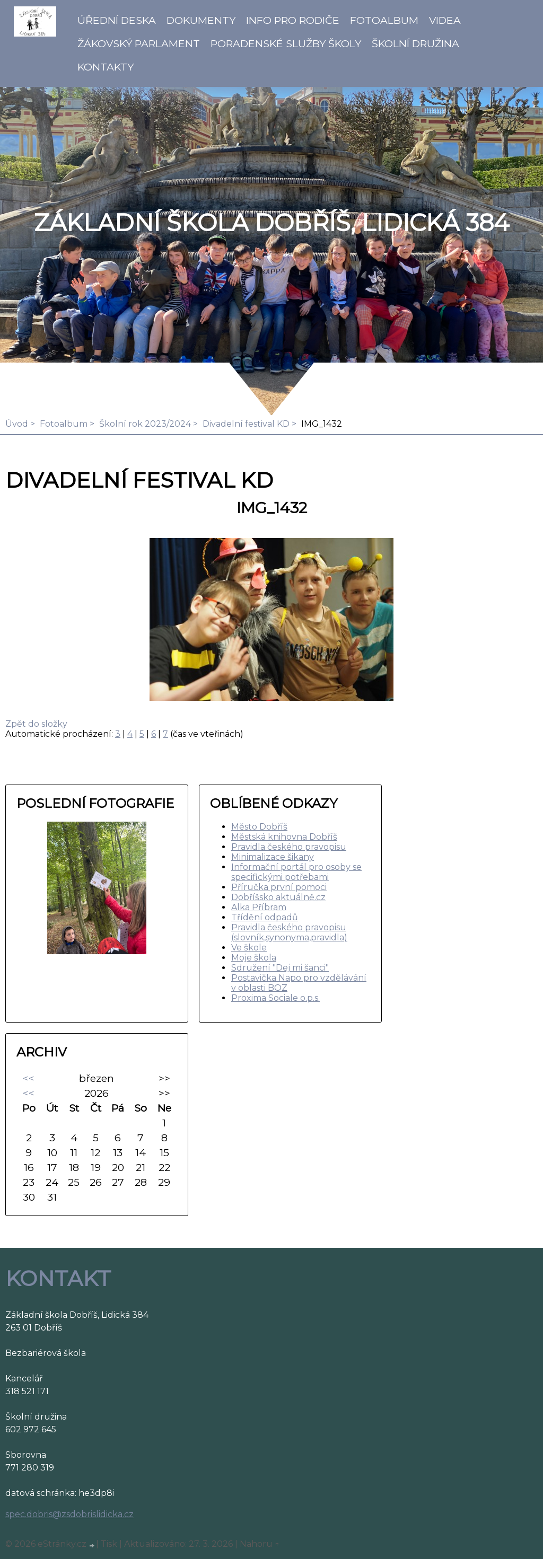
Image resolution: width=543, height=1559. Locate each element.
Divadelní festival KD (246, 424)
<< (28, 1078)
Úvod (16, 424)
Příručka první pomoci (279, 887)
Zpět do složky (36, 724)
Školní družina (415, 43)
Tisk (109, 1544)
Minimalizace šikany (272, 857)
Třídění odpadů (264, 917)
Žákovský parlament (138, 43)
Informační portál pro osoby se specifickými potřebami (296, 872)
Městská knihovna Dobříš (284, 837)
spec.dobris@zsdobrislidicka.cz (69, 1514)
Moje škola (253, 958)
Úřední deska (116, 20)
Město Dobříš (259, 827)
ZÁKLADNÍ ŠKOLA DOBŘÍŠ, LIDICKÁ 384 (271, 222)
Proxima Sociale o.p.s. (275, 998)
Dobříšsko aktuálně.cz (278, 897)
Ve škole (249, 948)
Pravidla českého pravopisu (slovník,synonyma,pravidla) (289, 932)
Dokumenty (201, 20)
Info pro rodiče (292, 20)
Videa (445, 20)
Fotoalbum (384, 20)
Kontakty (105, 66)
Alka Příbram (258, 907)
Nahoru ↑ (260, 1544)
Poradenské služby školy (286, 43)
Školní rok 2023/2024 (145, 424)
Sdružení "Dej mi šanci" (280, 968)
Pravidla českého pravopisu (288, 847)
